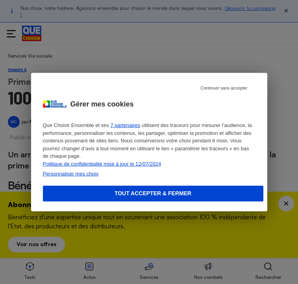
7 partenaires (125, 125)
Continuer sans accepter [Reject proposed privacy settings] (223, 88)
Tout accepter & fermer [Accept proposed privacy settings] (153, 193)
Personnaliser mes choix (71, 174)
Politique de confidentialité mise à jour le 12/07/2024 (102, 163)
